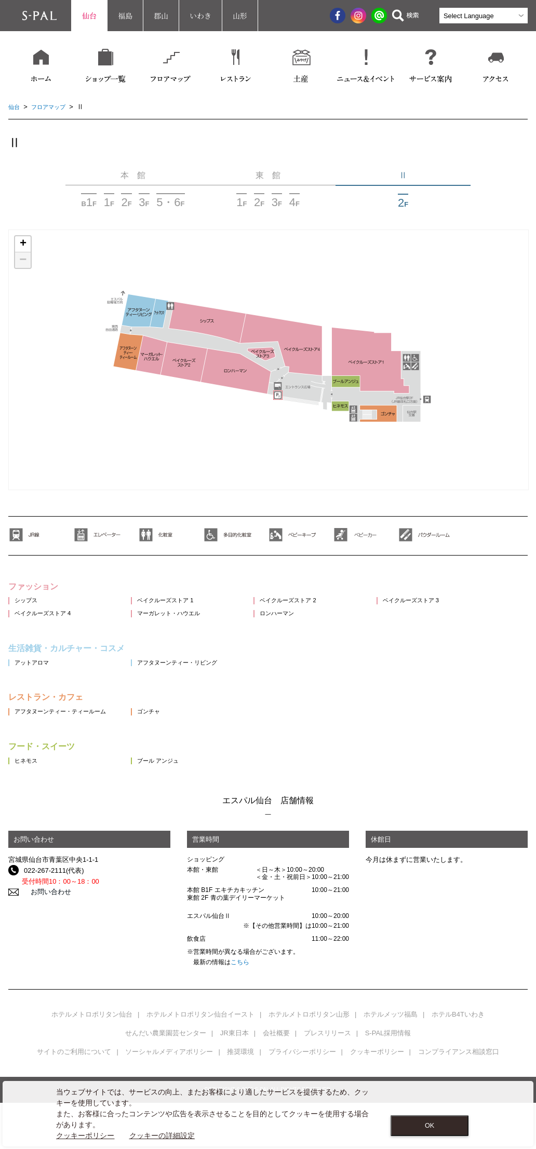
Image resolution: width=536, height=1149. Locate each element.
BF (89, 202)
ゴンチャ (161, 734)
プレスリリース (327, 1062)
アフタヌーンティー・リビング (195, 679)
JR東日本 (234, 1062)
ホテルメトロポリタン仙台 (91, 1044)
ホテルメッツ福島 (391, 1044)
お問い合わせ (44, 921)
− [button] (22, 260)
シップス (28, 606)
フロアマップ (53, 107)
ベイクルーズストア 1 (181, 606)
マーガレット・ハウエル (185, 624)
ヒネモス (28, 789)
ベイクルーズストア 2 (313, 606)
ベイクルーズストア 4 (48, 624)
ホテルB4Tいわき (458, 1044)
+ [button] (23, 244)
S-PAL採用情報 (388, 1062)
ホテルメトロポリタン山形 (309, 1044)
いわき (200, 15)
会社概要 (276, 1062)
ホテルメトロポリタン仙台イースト (200, 1044)
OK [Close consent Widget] (429, 1125)
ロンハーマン (300, 624)
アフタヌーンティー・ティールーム (69, 734)
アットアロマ (35, 679)
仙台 (89, 15)
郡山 (161, 15)
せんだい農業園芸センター (165, 1062)
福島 (125, 15)
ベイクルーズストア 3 (446, 606)
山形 (240, 15)
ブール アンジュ (172, 789)
